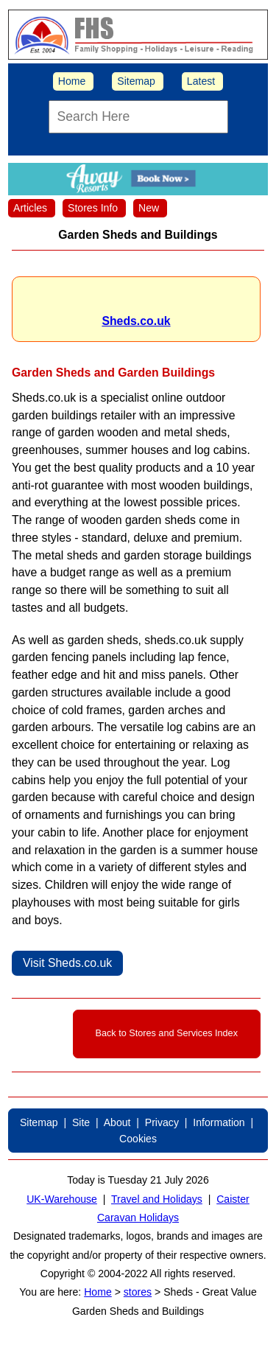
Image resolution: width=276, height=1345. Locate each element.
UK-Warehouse (61, 1199)
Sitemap (136, 81)
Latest (201, 81)
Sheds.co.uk (136, 321)
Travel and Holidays (156, 1199)
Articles (30, 208)
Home (72, 81)
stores (138, 1292)
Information (218, 1122)
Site (81, 1122)
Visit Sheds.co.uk (67, 963)
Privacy (162, 1122)
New (148, 208)
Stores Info (93, 208)
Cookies (138, 1139)
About (117, 1122)
